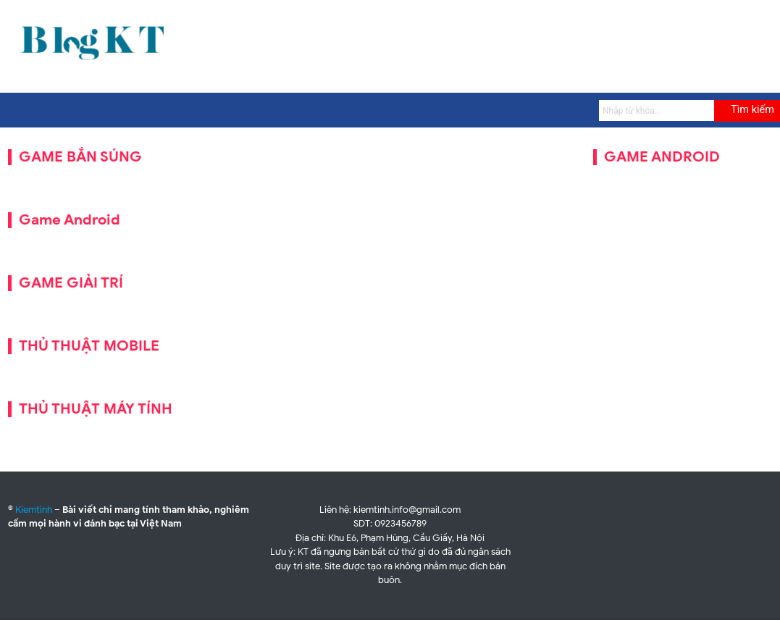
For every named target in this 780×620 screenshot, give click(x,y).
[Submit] (747, 111)
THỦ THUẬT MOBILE (89, 346)
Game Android (69, 220)
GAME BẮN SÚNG (80, 157)
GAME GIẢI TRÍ (71, 283)
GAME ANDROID (662, 157)
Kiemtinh (33, 509)
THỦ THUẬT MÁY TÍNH (95, 409)
